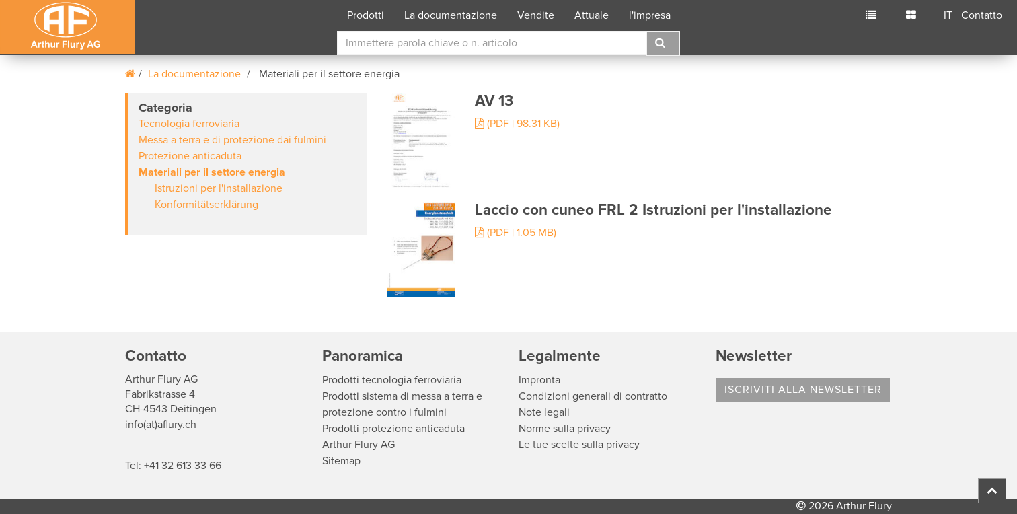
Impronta (539, 380)
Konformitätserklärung (206, 204)
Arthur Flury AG (358, 444)
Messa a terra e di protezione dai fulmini (232, 140)
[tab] (246, 164)
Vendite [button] (535, 15)
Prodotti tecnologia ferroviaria (391, 380)
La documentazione (194, 74)
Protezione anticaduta (190, 156)
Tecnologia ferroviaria (189, 124)
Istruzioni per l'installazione (218, 188)
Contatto (981, 15)
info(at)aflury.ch (160, 424)
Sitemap (341, 461)
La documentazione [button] (450, 15)
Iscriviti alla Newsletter (803, 389)
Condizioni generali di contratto (593, 396)
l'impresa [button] (650, 15)
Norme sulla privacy (565, 428)
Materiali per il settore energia (212, 172)
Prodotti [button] (365, 15)
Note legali (544, 412)
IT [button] (948, 15)
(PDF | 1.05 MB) (515, 233)
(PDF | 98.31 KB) (517, 124)
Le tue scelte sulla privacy (579, 444)
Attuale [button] (591, 15)
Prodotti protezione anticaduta (393, 428)
